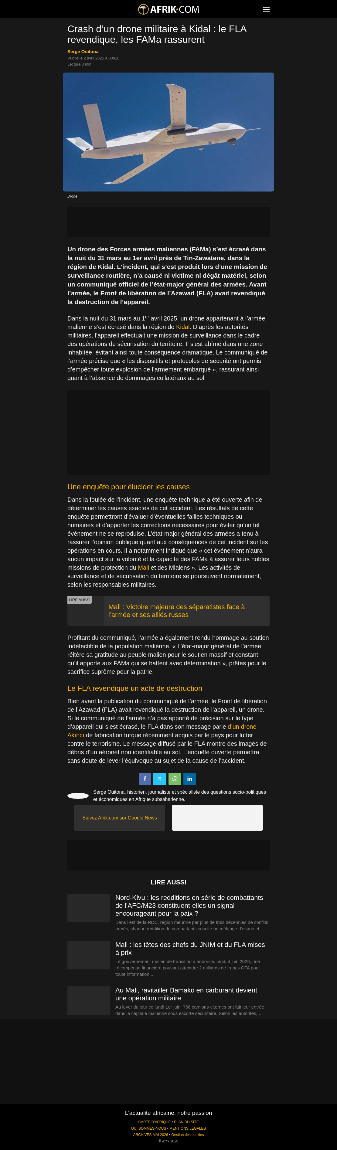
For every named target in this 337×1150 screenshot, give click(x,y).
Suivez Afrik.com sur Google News (119, 817)
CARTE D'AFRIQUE (154, 1122)
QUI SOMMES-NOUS (148, 1128)
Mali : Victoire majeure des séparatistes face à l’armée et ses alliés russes (176, 611)
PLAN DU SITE (186, 1122)
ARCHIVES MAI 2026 (150, 1135)
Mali (143, 567)
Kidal (182, 327)
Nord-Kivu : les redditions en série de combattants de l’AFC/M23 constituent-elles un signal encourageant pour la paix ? (189, 905)
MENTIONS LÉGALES (187, 1128)
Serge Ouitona (83, 51)
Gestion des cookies (187, 1135)
